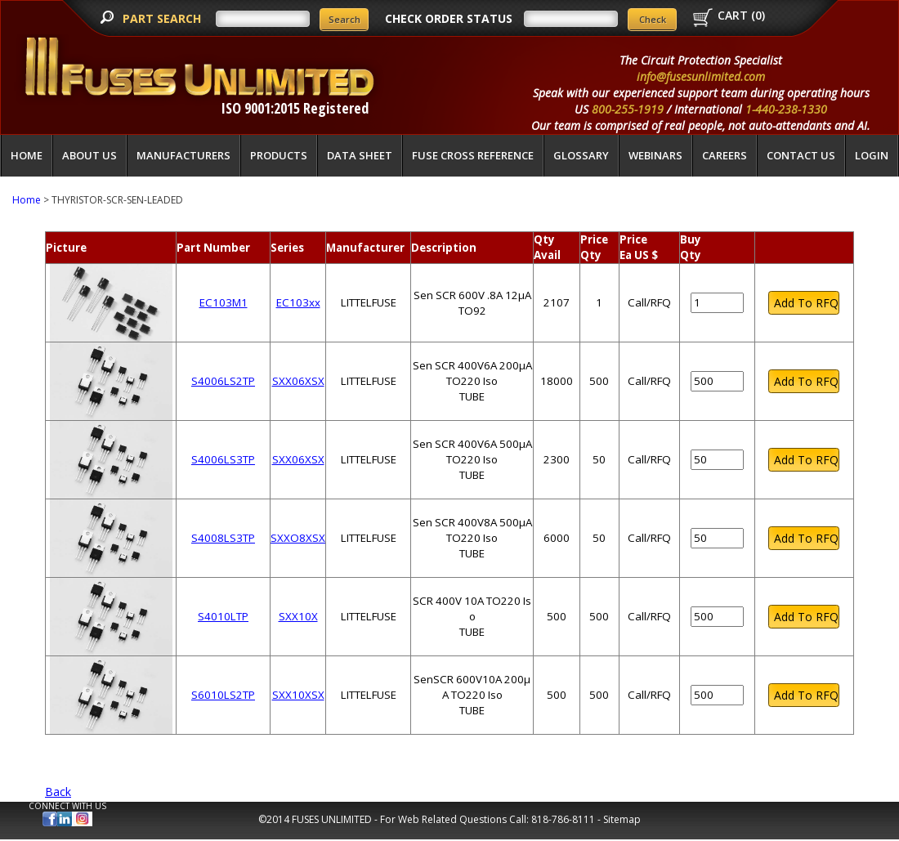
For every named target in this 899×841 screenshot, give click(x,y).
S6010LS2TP (223, 694)
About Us (89, 155)
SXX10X (298, 616)
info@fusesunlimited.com (701, 76)
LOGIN (871, 155)
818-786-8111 (563, 819)
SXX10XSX (298, 694)
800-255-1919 (628, 109)
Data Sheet (359, 155)
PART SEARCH (163, 18)
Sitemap (622, 819)
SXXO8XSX (298, 537)
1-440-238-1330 (786, 109)
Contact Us (801, 155)
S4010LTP (223, 616)
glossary (581, 155)
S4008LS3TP (223, 537)
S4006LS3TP (223, 459)
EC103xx (298, 302)
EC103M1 (223, 302)
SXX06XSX (298, 381)
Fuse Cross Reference (473, 155)
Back (58, 791)
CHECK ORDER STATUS (448, 18)
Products (278, 155)
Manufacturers (183, 155)
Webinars (655, 155)
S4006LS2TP (223, 381)
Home (26, 155)
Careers (724, 155)
